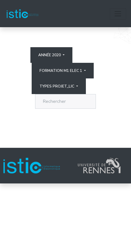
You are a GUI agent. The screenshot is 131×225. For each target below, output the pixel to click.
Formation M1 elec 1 (61, 70)
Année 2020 (50, 55)
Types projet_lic (57, 86)
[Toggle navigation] (118, 13)
